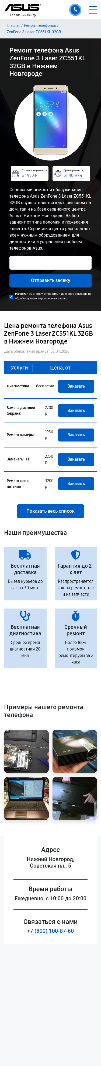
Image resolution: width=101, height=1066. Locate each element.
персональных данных (53, 298)
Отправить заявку (50, 280)
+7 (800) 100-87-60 (50, 931)
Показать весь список (50, 511)
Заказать (76, 386)
